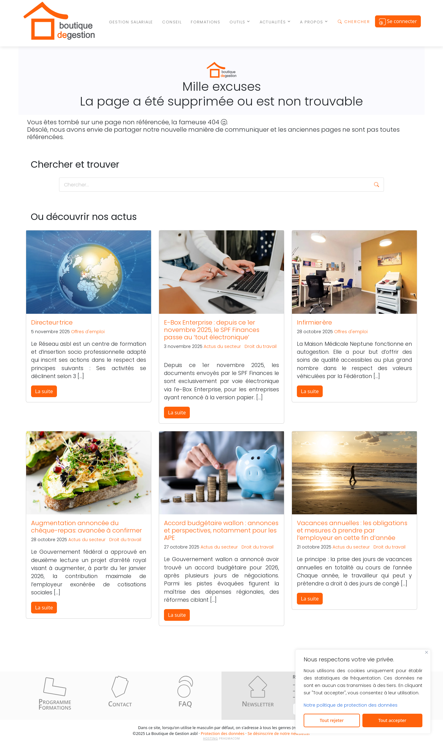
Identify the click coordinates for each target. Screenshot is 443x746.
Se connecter (398, 21)
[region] (363, 691)
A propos (311, 22)
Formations (205, 22)
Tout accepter (392, 720)
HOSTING (210, 738)
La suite (44, 391)
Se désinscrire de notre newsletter (279, 733)
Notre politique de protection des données (350, 705)
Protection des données (223, 733)
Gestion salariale (131, 22)
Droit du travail (261, 346)
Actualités (273, 22)
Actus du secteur (222, 346)
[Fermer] (426, 652)
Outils (237, 22)
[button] (376, 185)
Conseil (172, 22)
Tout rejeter (332, 720)
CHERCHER (354, 22)
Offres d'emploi (88, 332)
